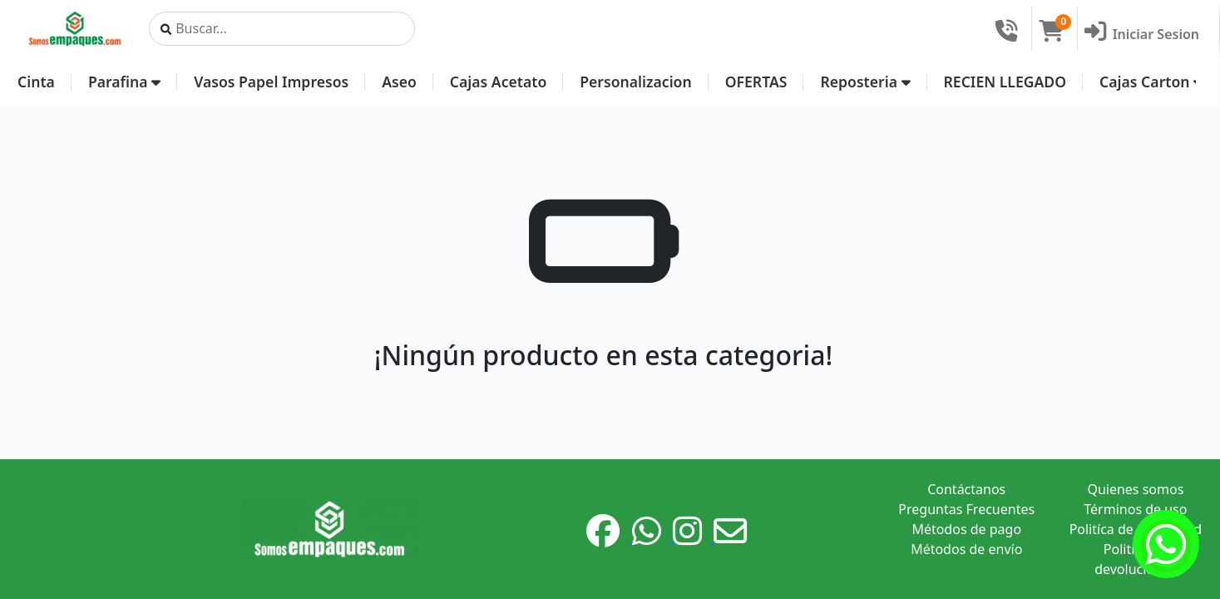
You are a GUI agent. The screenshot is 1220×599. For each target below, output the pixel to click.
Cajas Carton (1151, 82)
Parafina (124, 82)
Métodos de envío (966, 549)
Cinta (36, 82)
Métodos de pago (966, 529)
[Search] (282, 29)
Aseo (399, 82)
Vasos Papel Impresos (271, 82)
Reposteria (865, 82)
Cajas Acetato (498, 82)
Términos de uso (1135, 509)
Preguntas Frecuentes (966, 509)
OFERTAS (756, 82)
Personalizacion (635, 82)
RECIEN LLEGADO (1005, 82)
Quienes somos (1135, 489)
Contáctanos (966, 489)
